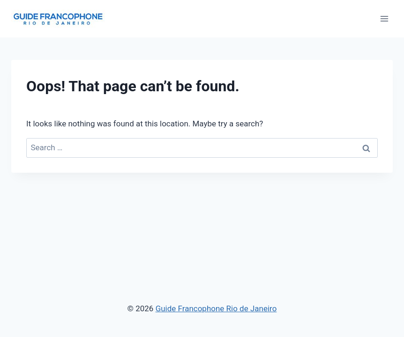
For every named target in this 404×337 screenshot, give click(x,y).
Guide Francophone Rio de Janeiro (216, 308)
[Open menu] (384, 18)
